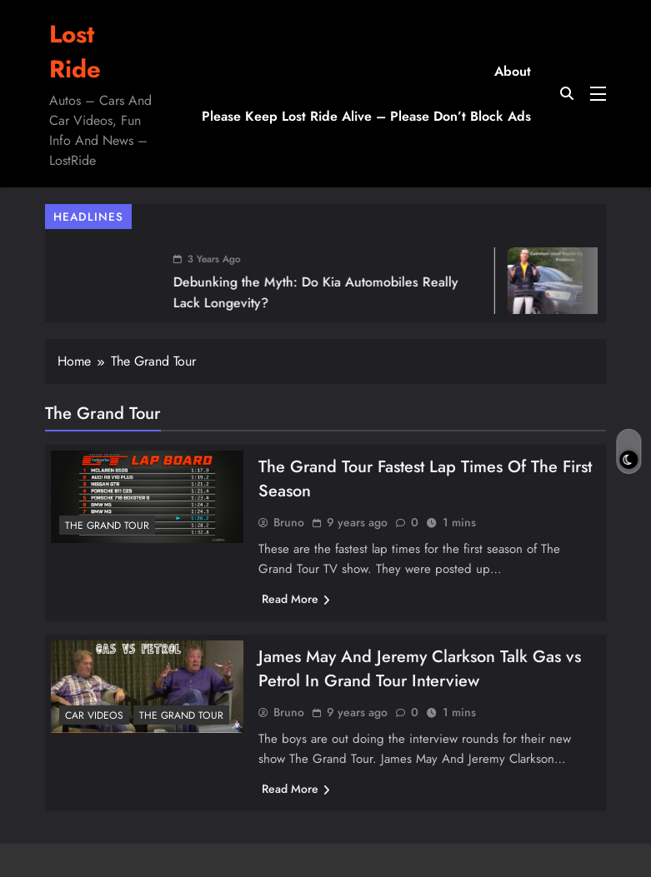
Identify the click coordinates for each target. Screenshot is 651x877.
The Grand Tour (107, 525)
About (512, 71)
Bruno (288, 522)
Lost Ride (75, 52)
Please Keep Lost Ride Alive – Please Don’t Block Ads (366, 116)
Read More (296, 598)
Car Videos (94, 715)
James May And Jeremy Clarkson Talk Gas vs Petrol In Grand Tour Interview (419, 669)
